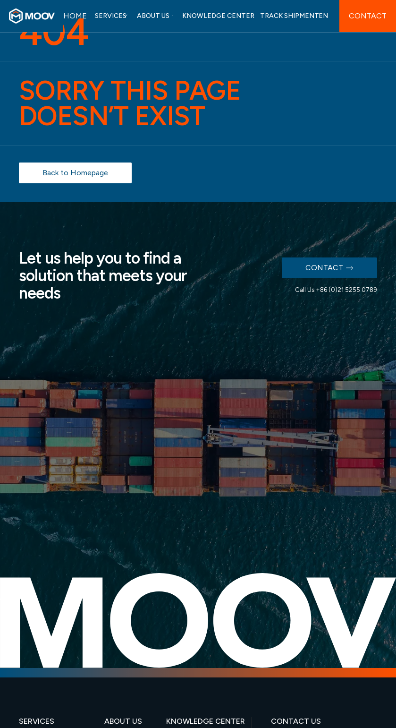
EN (323, 16)
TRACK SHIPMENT (289, 16)
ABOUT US (153, 16)
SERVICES (110, 16)
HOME (75, 15)
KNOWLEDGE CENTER (218, 16)
